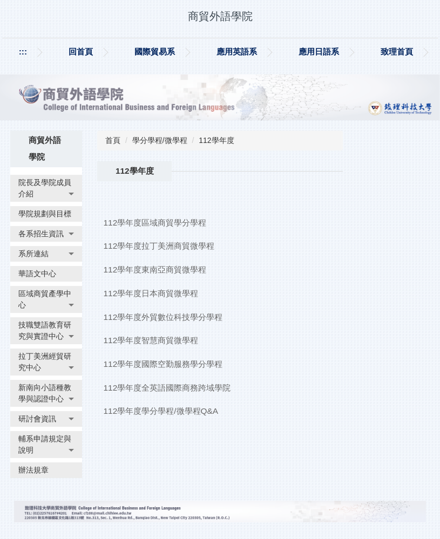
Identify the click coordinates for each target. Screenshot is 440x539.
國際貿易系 (154, 51)
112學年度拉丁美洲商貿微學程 (159, 245)
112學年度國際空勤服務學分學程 (163, 364)
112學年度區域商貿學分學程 (155, 222)
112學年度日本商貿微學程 (151, 293)
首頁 (112, 140)
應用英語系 (236, 51)
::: (23, 51)
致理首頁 (397, 51)
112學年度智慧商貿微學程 (151, 340)
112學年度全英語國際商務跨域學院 (167, 387)
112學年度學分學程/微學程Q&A (161, 410)
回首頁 (81, 51)
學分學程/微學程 (159, 140)
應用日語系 (319, 51)
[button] (46, 188)
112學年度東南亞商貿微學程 (155, 269)
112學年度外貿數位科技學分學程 (163, 317)
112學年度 (216, 140)
